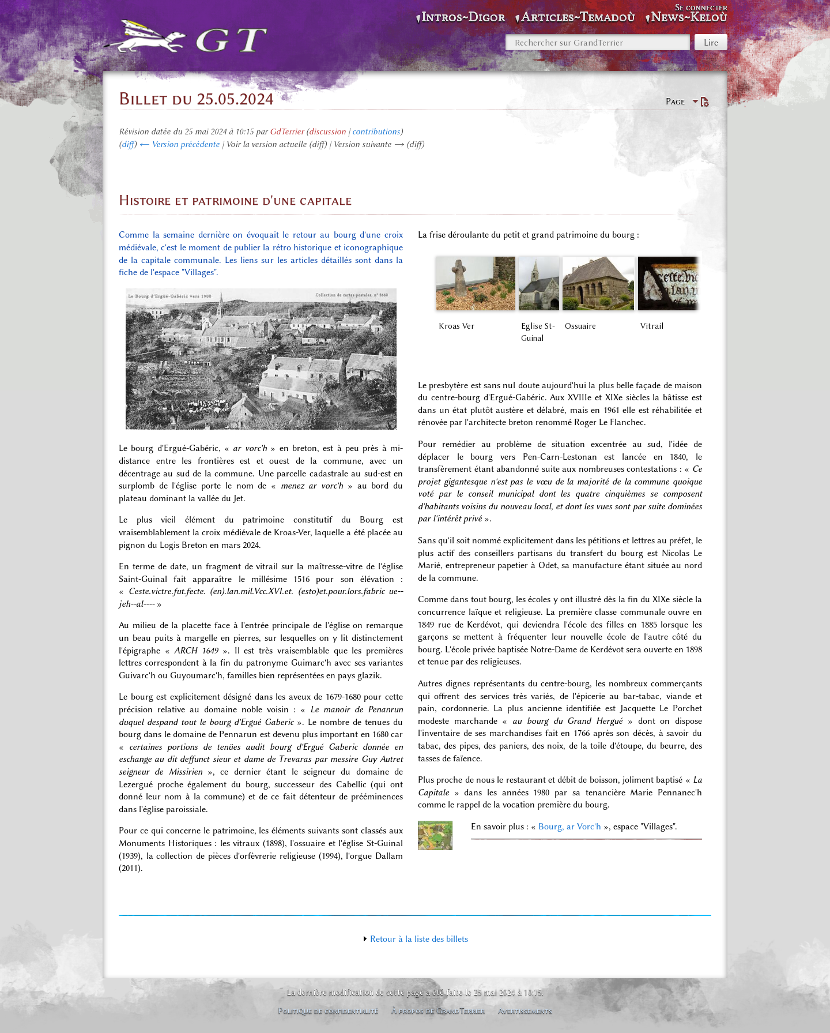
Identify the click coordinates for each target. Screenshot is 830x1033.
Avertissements (525, 1010)
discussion (327, 131)
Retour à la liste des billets (419, 939)
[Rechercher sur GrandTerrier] (597, 42)
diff (128, 144)
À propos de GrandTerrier (438, 1010)
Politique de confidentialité (328, 1010)
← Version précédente (179, 144)
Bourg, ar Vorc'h (569, 826)
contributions (376, 131)
